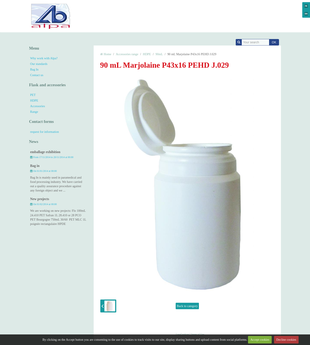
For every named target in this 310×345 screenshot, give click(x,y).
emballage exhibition (45, 152)
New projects (39, 199)
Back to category (187, 306)
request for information (44, 131)
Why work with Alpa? (44, 58)
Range (34, 111)
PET (33, 95)
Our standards (38, 64)
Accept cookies (259, 339)
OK (274, 42)
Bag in (35, 166)
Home (107, 54)
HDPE (34, 100)
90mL (159, 54)
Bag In (34, 69)
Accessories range (127, 54)
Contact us (36, 75)
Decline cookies (286, 339)
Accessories (37, 106)
